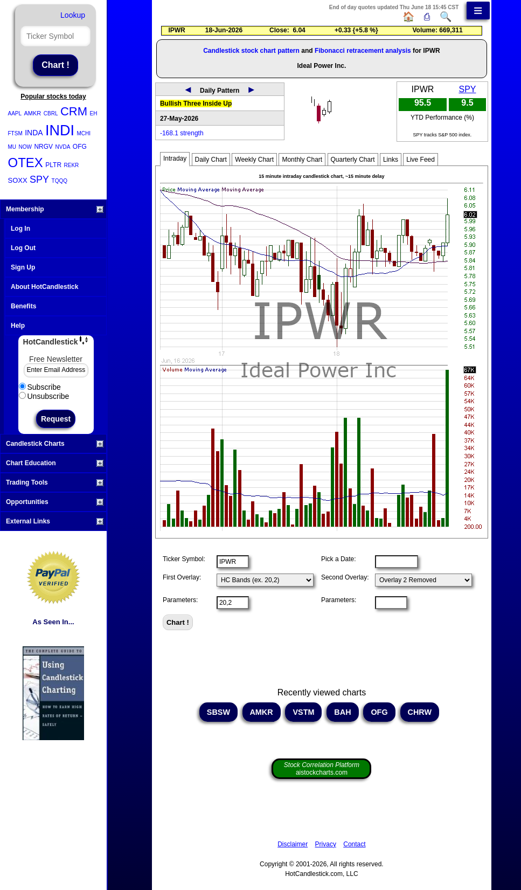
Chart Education (54, 463)
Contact (354, 844)
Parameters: (180, 600)
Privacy (325, 844)
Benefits (23, 306)
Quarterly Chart (353, 159)
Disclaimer (292, 844)
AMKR (32, 113)
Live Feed (420, 159)
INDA (34, 132)
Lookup (72, 15)
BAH (342, 712)
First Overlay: (182, 577)
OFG (80, 146)
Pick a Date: (338, 559)
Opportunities (54, 502)
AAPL (15, 113)
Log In (20, 228)
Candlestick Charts (54, 443)
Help (18, 325)
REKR (71, 165)
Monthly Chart (302, 159)
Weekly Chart (254, 159)
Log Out (23, 248)
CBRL (51, 113)
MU (12, 147)
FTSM (15, 133)
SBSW (218, 712)
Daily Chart (211, 159)
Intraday (174, 158)
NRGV (43, 146)
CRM (73, 111)
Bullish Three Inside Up (196, 103)
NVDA (63, 147)
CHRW (420, 712)
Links (390, 159)
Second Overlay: (345, 577)
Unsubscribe (44, 396)
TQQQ (59, 181)
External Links (54, 521)
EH (93, 113)
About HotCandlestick (44, 287)
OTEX (25, 162)
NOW (25, 147)
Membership (54, 209)
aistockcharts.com (321, 768)
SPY (39, 179)
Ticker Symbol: (184, 559)
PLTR (53, 165)
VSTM (303, 712)
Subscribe (40, 387)
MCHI (84, 133)
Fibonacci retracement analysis (363, 50)
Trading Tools (54, 482)
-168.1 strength (182, 133)
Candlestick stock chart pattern (251, 50)
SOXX (17, 180)
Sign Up (23, 267)
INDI (59, 130)
